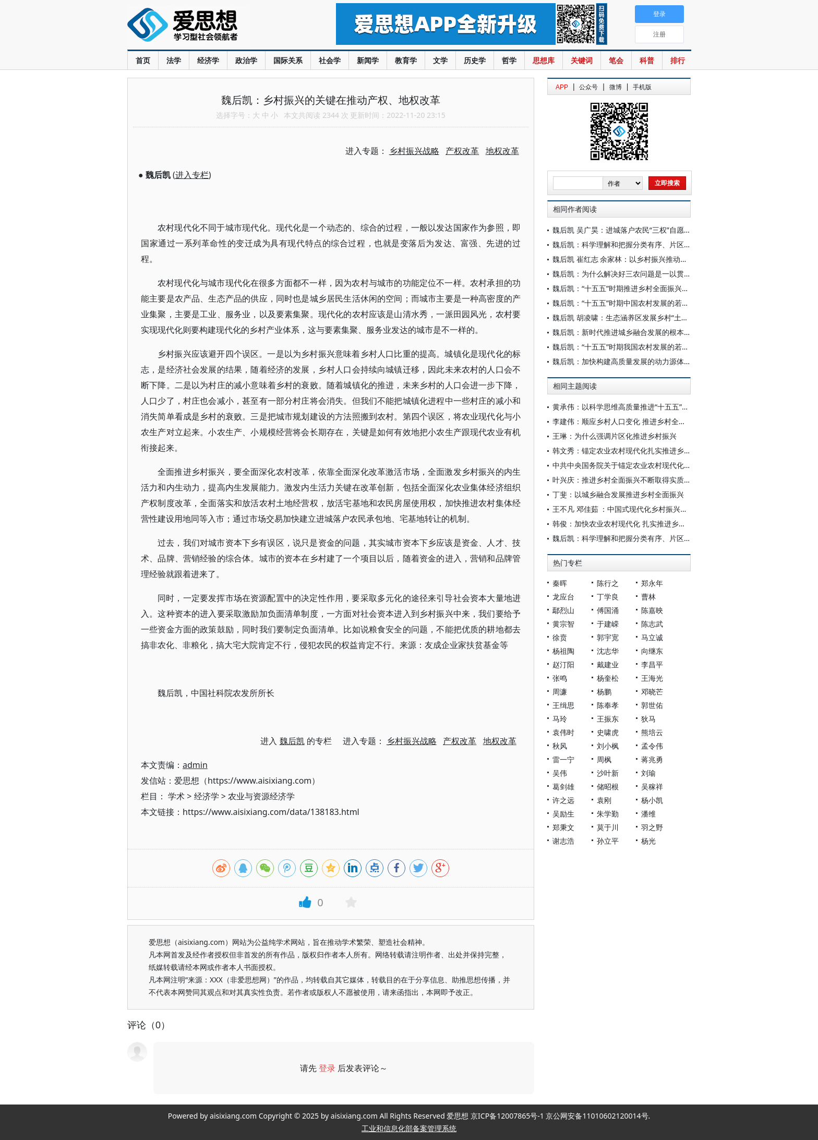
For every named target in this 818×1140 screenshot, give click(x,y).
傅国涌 (608, 610)
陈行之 (608, 583)
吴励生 (563, 814)
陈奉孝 (608, 705)
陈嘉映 (652, 610)
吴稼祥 (652, 786)
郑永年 (652, 583)
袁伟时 (563, 732)
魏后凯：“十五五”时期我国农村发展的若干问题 (628, 347)
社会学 (330, 60)
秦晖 (559, 583)
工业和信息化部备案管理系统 (409, 1128)
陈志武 (652, 624)
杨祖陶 (563, 651)
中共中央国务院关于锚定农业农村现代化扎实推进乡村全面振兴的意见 (665, 465)
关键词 (582, 60)
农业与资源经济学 (261, 796)
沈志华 (608, 651)
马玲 (559, 719)
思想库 (544, 60)
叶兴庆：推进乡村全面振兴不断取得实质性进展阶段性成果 (647, 480)
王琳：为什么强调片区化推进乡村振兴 (614, 436)
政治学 (246, 60)
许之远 (563, 800)
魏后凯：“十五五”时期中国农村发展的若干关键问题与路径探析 (653, 303)
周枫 (604, 759)
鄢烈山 (563, 610)
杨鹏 (604, 692)
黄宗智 (563, 624)
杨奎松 (608, 678)
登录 (327, 1068)
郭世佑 (652, 705)
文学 (440, 60)
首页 (143, 60)
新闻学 (368, 60)
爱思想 (210, 26)
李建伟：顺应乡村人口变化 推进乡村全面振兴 (626, 421)
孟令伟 (652, 746)
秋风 (559, 746)
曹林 (648, 597)
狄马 (648, 719)
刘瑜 (648, 773)
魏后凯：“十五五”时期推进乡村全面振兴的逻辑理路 (635, 288)
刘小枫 (608, 746)
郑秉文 (563, 827)
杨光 (648, 841)
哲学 (509, 60)
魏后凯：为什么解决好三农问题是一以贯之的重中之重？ (643, 274)
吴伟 (559, 773)
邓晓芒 (652, 692)
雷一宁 (563, 759)
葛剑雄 (563, 786)
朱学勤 (608, 814)
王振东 (608, 719)
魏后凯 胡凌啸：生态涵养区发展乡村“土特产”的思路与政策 (647, 317)
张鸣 (559, 678)
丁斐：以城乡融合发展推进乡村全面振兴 (618, 494)
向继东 (652, 651)
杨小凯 (652, 800)
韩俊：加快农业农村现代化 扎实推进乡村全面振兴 (633, 524)
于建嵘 (608, 624)
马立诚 (652, 637)
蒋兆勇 (652, 759)
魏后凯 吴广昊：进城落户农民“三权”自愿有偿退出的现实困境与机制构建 (669, 230)
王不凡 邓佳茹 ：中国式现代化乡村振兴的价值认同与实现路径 (652, 509)
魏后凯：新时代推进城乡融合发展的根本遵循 (625, 332)
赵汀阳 (563, 664)
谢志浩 (563, 841)
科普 (647, 60)
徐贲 (559, 637)
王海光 (652, 678)
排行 (677, 60)
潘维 (648, 814)
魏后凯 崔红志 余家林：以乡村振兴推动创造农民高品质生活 (649, 259)
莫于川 (608, 827)
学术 (176, 796)
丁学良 (608, 597)
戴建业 (608, 664)
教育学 (406, 60)
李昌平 (652, 664)
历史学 (475, 60)
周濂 (559, 692)
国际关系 (288, 60)
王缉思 (563, 705)
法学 (173, 60)
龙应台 (563, 597)
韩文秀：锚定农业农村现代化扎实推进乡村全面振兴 (636, 450)
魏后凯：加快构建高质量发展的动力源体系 (621, 361)
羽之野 (652, 827)
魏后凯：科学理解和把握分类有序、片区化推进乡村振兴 (643, 244)
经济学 (208, 60)
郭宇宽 (608, 637)
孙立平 (608, 841)
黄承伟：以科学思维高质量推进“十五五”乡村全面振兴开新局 (650, 407)
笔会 (616, 60)
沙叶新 (608, 773)
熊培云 (652, 732)
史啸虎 (608, 732)
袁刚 (604, 800)
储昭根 (608, 786)
